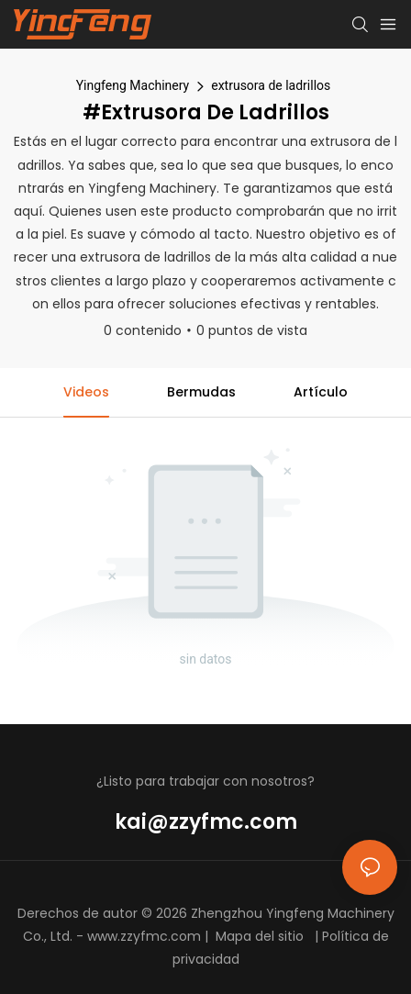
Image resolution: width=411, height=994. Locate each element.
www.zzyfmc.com (144, 936)
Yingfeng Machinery (133, 85)
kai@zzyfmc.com (206, 822)
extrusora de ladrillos (270, 85)
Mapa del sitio (260, 936)
